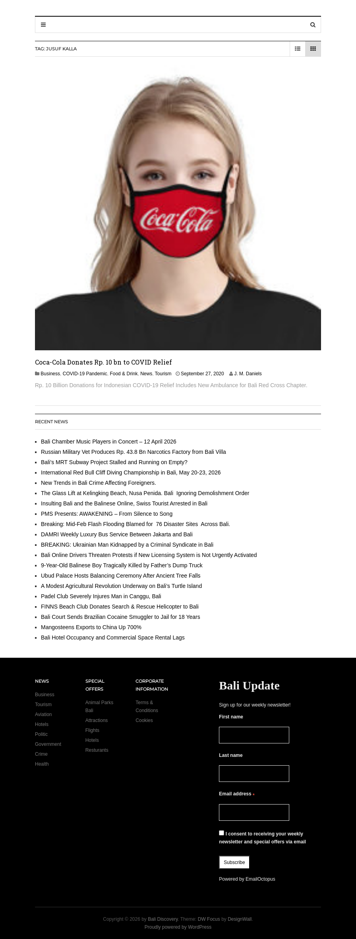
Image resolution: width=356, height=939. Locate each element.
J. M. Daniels (247, 373)
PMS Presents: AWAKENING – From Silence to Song (106, 514)
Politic (41, 734)
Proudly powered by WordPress (178, 927)
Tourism (163, 373)
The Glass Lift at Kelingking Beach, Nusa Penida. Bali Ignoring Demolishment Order (145, 493)
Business (50, 373)
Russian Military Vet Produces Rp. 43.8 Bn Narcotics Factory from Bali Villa (133, 452)
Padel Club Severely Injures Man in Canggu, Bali (101, 596)
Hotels (41, 724)
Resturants (96, 750)
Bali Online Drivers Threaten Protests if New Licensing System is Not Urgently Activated (149, 555)
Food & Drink (123, 373)
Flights (92, 730)
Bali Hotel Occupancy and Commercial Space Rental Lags (113, 637)
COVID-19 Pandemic (85, 373)
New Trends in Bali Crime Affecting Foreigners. (98, 483)
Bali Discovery (163, 919)
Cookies (144, 720)
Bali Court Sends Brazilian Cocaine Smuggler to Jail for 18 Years (120, 617)
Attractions (96, 720)
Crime (41, 754)
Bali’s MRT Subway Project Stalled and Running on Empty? (114, 462)
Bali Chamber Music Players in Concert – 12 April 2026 (108, 441)
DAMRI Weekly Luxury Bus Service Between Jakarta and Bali (117, 534)
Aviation (43, 714)
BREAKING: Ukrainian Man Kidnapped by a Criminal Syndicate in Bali (127, 545)
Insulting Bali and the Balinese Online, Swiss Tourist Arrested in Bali (124, 503)
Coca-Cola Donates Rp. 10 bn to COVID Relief (103, 362)
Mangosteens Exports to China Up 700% (91, 627)
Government (48, 744)
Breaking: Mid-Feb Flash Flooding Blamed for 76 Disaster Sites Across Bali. (135, 524)
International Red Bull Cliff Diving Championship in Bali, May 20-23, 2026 (131, 472)
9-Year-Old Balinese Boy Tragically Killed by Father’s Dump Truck (122, 565)
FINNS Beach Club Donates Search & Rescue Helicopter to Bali (120, 606)
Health (42, 764)
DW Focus (209, 919)
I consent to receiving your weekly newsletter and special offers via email (262, 837)
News (146, 373)
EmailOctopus (260, 879)
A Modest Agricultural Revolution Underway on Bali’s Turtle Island (121, 586)
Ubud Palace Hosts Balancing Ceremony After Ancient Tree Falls (121, 575)
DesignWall (240, 919)
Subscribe (234, 862)
